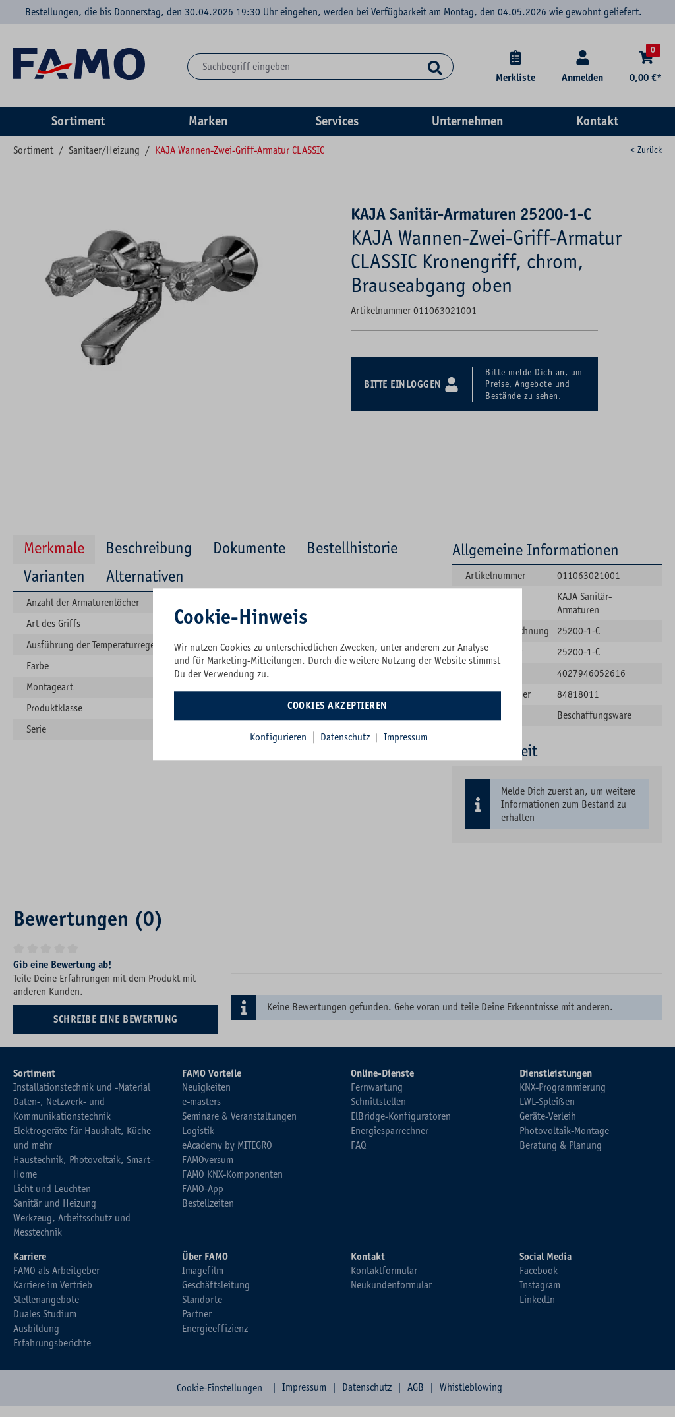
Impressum (406, 737)
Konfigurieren (278, 737)
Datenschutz (346, 737)
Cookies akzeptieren (337, 705)
